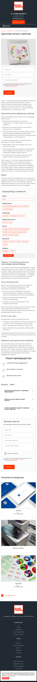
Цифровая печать (18, 663)
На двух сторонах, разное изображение (14, 232)
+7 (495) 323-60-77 (19, 14)
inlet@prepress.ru (18, 18)
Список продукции (8, 595)
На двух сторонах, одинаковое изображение (16, 229)
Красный (25, 241)
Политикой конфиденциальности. (14, 85)
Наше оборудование (18, 631)
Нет (11, 222)
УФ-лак (5, 222)
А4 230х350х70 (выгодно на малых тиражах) (16, 206)
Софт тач (21, 216)
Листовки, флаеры (18, 645)
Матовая (5, 216)
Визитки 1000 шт (18, 548)
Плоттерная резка (18, 666)
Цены (18, 627)
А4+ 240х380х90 (7, 209)
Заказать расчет (18, 22)
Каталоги (18, 642)
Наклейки (18, 583)
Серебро (5, 251)
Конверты (18, 650)
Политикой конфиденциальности (12, 675)
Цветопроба (18, 668)
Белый (12, 241)
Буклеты (18, 647)
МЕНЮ (7, 26)
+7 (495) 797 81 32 (19, 16)
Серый (5, 244)
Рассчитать (8, 255)
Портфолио (18, 629)
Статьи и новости (18, 634)
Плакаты (18, 652)
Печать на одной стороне (10, 235)
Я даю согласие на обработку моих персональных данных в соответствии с (18, 85)
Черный (5, 241)
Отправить (9, 92)
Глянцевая (14, 216)
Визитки (18, 510)
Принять (6, 678)
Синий (18, 241)
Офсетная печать (18, 661)
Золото (13, 251)
